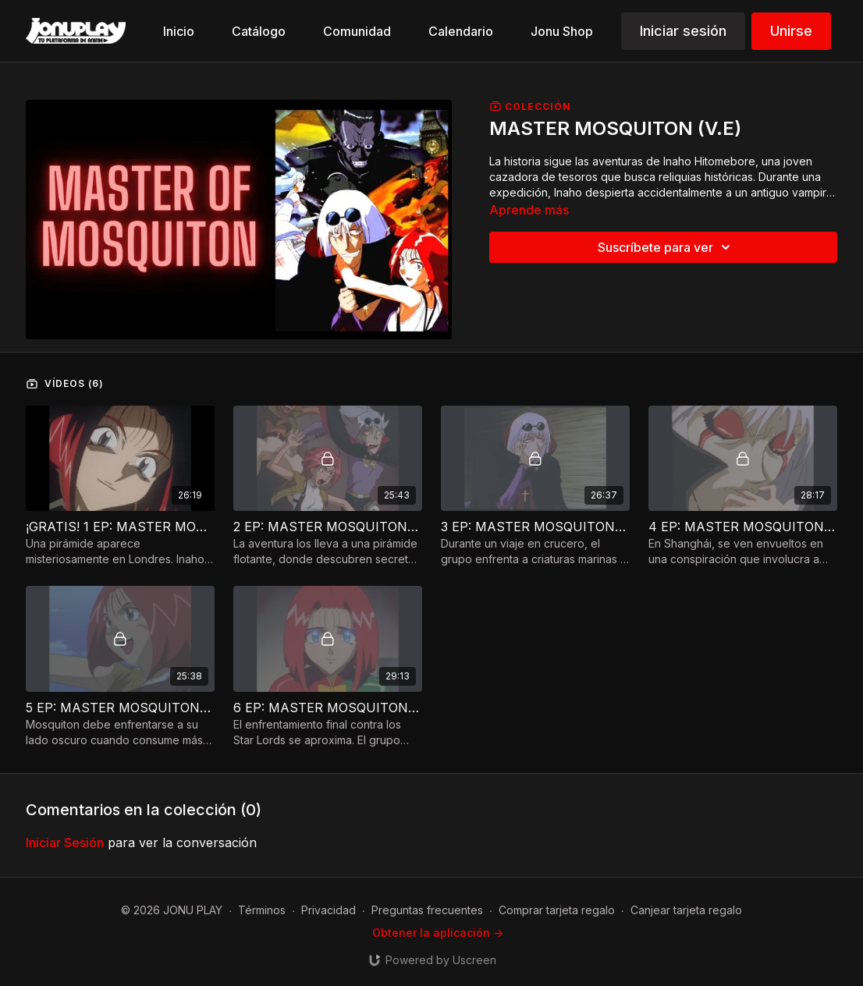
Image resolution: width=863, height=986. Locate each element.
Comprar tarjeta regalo (557, 910)
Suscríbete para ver (666, 247)
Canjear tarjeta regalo (686, 910)
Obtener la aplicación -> (437, 932)
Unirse (791, 31)
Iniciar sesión (683, 31)
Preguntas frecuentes (427, 910)
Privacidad (328, 910)
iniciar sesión (65, 842)
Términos (262, 910)
